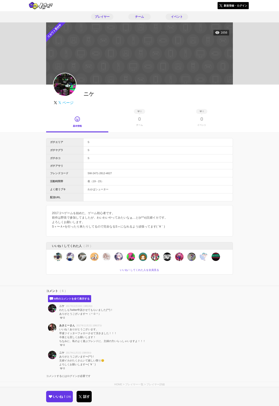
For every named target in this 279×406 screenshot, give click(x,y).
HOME (118, 384)
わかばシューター (98, 189)
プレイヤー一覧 (134, 384)
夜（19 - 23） (96, 181)
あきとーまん (67, 325)
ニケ (61, 305)
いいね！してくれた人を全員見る (139, 269)
